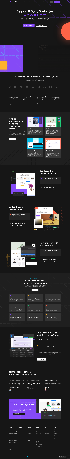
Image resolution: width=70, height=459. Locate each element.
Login (52, 1)
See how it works (41, 25)
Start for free (57, 1)
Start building (12, 138)
